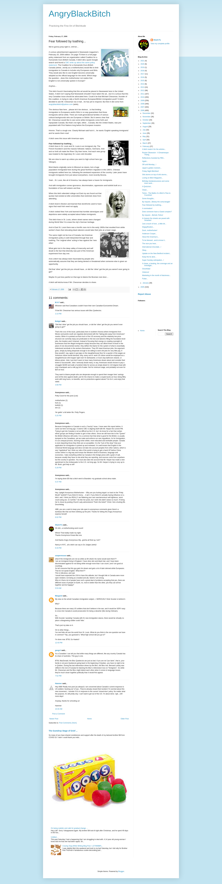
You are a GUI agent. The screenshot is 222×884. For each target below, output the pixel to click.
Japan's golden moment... (152, 168)
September (147, 123)
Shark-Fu (58, 525)
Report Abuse (144, 294)
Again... (145, 161)
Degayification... (148, 227)
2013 (143, 87)
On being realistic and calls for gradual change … (69, 828)
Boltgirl (58, 321)
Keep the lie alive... (149, 257)
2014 (143, 84)
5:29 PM (58, 468)
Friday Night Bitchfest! (150, 171)
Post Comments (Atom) (68, 723)
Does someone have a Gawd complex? (157, 212)
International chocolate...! (151, 247)
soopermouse (60, 556)
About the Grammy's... (150, 237)
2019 (143, 67)
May (144, 136)
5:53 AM (58, 588)
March (145, 143)
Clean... (145, 190)
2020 (143, 64)
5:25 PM (58, 416)
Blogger (121, 871)
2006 (143, 110)
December (147, 113)
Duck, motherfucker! (149, 230)
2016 (143, 77)
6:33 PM (58, 548)
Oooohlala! (146, 269)
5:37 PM (58, 482)
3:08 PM (58, 385)
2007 (143, 107)
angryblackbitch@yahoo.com (61, 104)
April (144, 140)
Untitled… (54, 837)
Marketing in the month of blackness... (156, 275)
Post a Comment (58, 714)
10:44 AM (58, 709)
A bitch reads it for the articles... (154, 149)
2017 (143, 74)
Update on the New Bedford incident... (156, 253)
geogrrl (58, 650)
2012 (143, 90)
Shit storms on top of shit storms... (155, 175)
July (144, 130)
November (147, 117)
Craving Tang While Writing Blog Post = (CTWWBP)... (82, 846)
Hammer (58, 683)
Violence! (145, 272)
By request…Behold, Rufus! (152, 215)
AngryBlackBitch (80, 13)
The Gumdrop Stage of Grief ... (63, 731)
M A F (57, 302)
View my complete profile (160, 44)
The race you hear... (149, 244)
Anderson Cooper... (149, 234)
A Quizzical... (147, 186)
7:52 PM (58, 676)
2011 (143, 94)
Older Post (125, 719)
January (146, 283)
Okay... (144, 250)
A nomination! (147, 208)
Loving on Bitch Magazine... (152, 178)
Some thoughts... (148, 199)
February (146, 146)
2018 (143, 71)
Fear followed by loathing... (152, 205)
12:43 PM (58, 643)
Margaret (58, 596)
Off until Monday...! (149, 165)
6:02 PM (58, 517)
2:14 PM (58, 314)
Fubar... (145, 279)
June (145, 133)
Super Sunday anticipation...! (153, 260)
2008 (143, 104)
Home (89, 719)
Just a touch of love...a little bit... (154, 224)
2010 (143, 97)
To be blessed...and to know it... (154, 240)
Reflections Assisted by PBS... (153, 158)
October (146, 120)
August (145, 127)
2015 (143, 81)
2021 (143, 61)
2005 (143, 287)
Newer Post (53, 719)
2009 (143, 101)
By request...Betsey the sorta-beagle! (156, 202)
